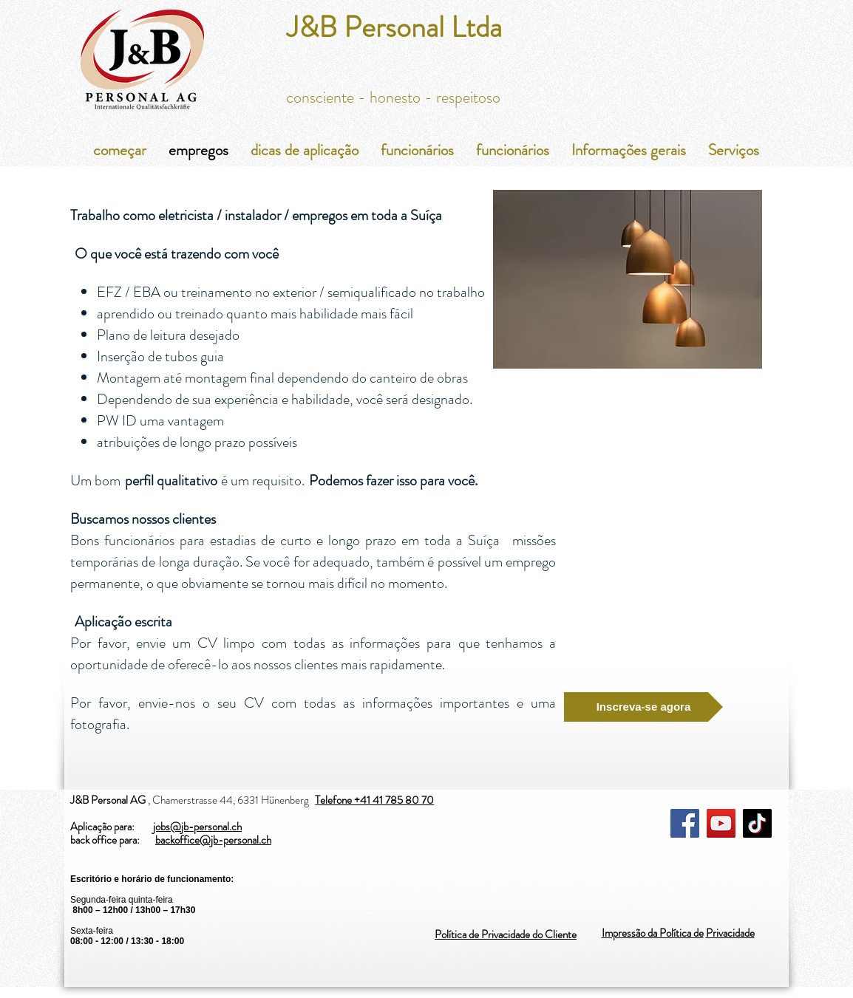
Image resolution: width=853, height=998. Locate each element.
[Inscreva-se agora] (643, 707)
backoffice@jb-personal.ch (213, 840)
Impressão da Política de (653, 933)
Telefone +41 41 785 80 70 (374, 800)
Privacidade (730, 933)
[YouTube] (721, 823)
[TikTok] (757, 823)
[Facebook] (684, 823)
